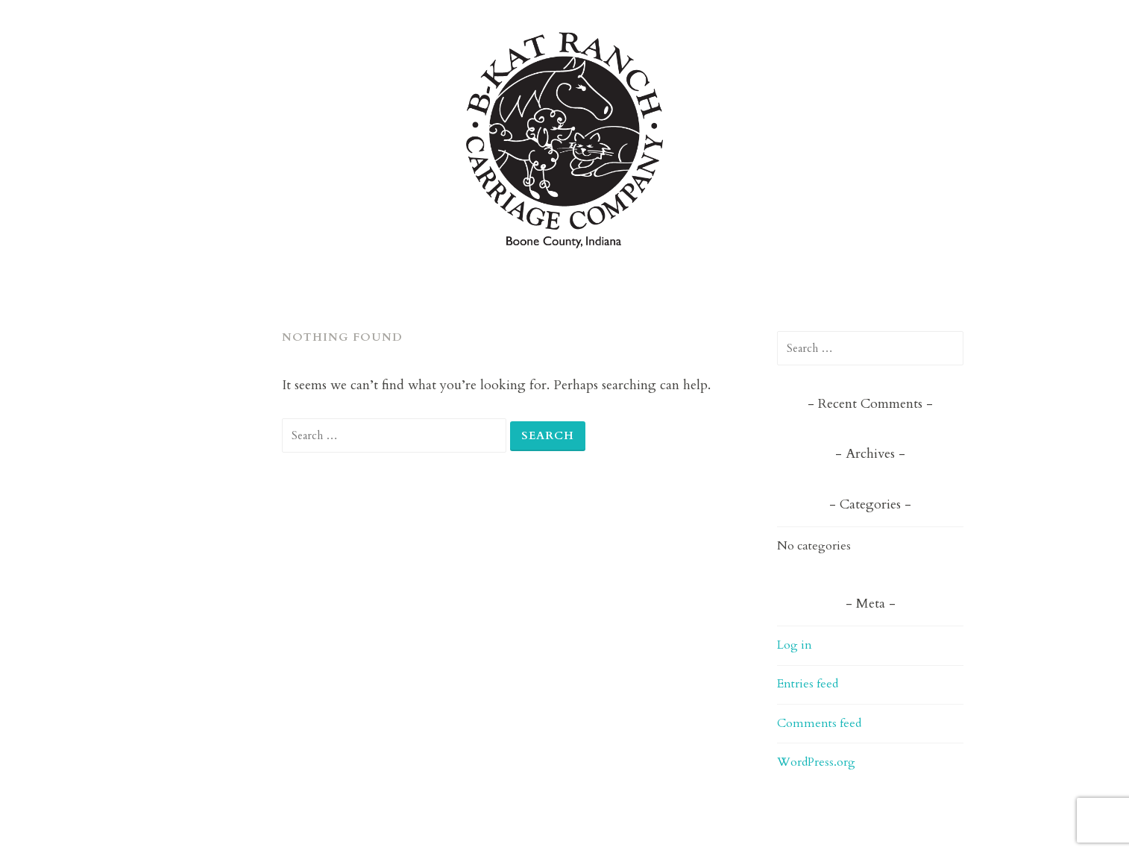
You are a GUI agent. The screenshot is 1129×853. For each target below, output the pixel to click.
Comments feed (819, 723)
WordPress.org (816, 762)
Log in (794, 645)
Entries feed (807, 684)
